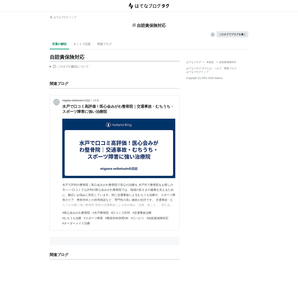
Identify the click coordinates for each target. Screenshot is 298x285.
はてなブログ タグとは (199, 68)
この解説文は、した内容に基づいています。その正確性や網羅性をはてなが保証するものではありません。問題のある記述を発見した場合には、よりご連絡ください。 (69, 67)
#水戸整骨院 (101, 212)
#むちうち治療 (71, 218)
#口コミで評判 (120, 212)
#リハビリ (137, 218)
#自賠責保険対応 (157, 218)
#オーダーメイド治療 (76, 223)
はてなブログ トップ (63, 17)
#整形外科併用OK (117, 218)
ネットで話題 (82, 44)
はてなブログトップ (197, 71)
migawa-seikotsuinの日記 (76, 100)
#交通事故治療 (141, 212)
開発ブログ (230, 68)
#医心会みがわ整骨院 (76, 212)
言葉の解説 (59, 44)
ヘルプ (218, 68)
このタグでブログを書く (232, 34)
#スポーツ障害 (93, 218)
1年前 (96, 100)
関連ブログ (104, 44)
